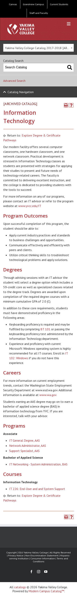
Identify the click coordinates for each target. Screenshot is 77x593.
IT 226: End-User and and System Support (37, 489)
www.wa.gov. (48, 395)
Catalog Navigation (21, 92)
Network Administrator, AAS (27, 446)
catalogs (20, 587)
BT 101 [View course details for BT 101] (45, 329)
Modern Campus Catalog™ (46, 591)
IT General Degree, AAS (24, 440)
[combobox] (38, 48)
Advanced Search (14, 81)
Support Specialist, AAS (24, 451)
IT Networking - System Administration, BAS (38, 464)
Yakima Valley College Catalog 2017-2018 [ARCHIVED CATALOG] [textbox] (39, 48)
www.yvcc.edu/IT (29, 206)
